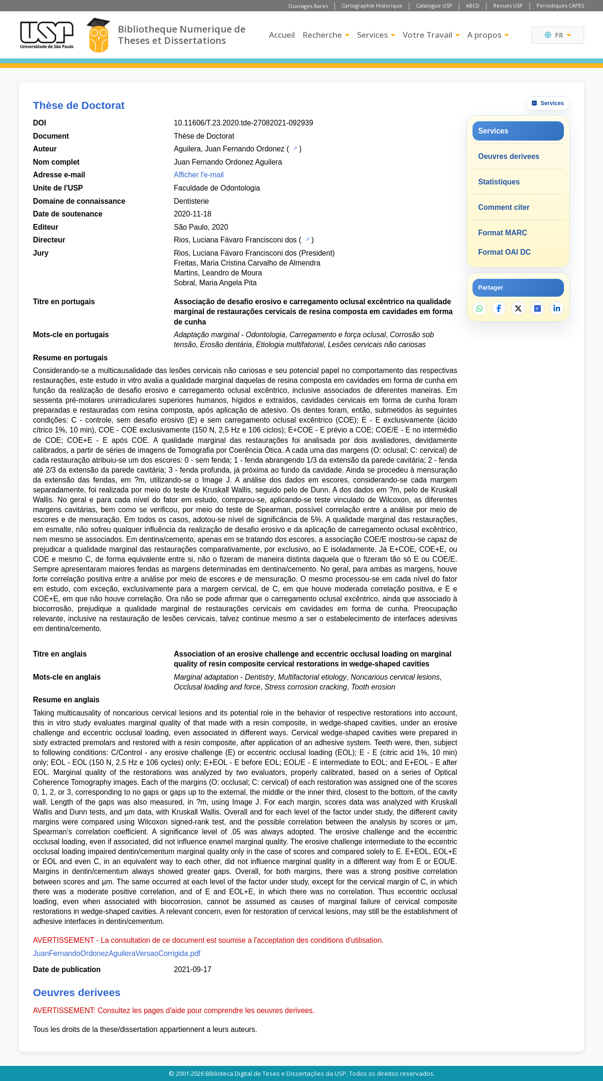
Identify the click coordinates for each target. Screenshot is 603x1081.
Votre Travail (431, 34)
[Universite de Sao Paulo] (46, 35)
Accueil (282, 34)
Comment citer (504, 207)
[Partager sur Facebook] (499, 308)
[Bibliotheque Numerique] (98, 35)
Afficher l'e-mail (199, 175)
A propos (488, 34)
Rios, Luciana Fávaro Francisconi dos (235, 240)
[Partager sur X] (518, 308)
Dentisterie (191, 201)
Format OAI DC (504, 252)
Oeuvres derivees (508, 156)
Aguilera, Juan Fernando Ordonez (229, 149)
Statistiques (499, 182)
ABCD (473, 5)
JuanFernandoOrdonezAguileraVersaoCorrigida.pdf (116, 953)
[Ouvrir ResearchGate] (537, 308)
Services (376, 34)
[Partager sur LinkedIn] (557, 308)
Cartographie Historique (372, 5)
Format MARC (502, 233)
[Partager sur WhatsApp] (480, 308)
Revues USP (508, 5)
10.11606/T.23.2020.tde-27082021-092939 (243, 123)
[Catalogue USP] (294, 148)
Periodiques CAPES (560, 5)
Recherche (326, 34)
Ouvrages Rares (308, 5)
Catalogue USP (434, 5)
